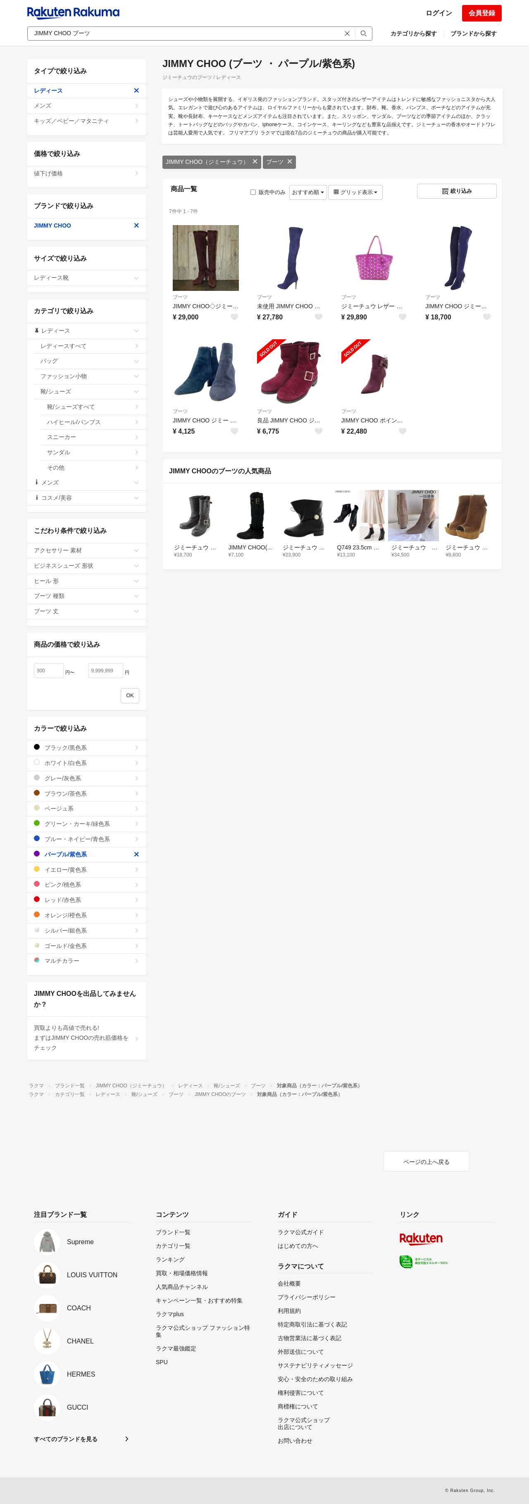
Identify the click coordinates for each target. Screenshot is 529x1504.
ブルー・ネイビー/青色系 (86, 838)
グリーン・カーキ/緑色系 (86, 823)
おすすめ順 (308, 192)
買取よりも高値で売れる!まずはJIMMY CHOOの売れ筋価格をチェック (86, 1037)
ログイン (439, 13)
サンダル (93, 452)
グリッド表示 (355, 192)
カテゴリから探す (414, 33)
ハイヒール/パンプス (93, 422)
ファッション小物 (90, 376)
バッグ (90, 360)
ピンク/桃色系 (86, 884)
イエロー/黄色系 (86, 869)
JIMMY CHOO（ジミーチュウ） (212, 161)
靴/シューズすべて (93, 406)
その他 (93, 467)
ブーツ (279, 161)
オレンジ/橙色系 (86, 915)
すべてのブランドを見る (66, 1439)
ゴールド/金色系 (86, 945)
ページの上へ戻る (426, 1162)
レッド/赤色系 (86, 899)
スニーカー (93, 437)
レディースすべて (90, 346)
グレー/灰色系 (86, 778)
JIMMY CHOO (86, 225)
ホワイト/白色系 (86, 762)
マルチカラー (86, 960)
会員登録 (482, 13)
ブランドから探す (473, 33)
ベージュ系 (86, 808)
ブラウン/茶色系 (86, 793)
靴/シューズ (90, 391)
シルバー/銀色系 (86, 930)
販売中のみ (268, 192)
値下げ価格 (86, 173)
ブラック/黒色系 (86, 747)
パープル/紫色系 (86, 854)
